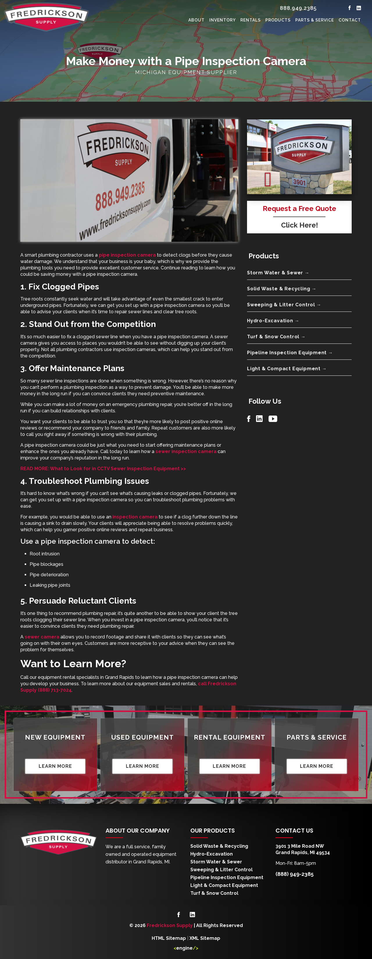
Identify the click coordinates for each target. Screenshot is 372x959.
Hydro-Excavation (211, 854)
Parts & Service (314, 20)
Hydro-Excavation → (273, 320)
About (196, 20)
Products (278, 20)
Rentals (250, 20)
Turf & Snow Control (214, 893)
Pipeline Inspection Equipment (226, 877)
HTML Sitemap (169, 938)
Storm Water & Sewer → (278, 272)
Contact (350, 20)
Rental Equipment (229, 737)
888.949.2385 (298, 8)
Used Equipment (142, 737)
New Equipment (55, 737)
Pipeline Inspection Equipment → (290, 352)
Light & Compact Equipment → (287, 368)
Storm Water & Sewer (216, 862)
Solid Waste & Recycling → (281, 288)
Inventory (222, 20)
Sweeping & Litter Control (221, 869)
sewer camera (42, 637)
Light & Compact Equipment (224, 885)
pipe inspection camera (127, 255)
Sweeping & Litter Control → (284, 304)
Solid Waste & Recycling (219, 846)
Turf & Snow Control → (276, 336)
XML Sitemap (204, 938)
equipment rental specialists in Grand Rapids (86, 677)
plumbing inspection (86, 387)
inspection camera (135, 517)
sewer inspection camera (186, 451)
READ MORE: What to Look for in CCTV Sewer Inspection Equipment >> (103, 468)
